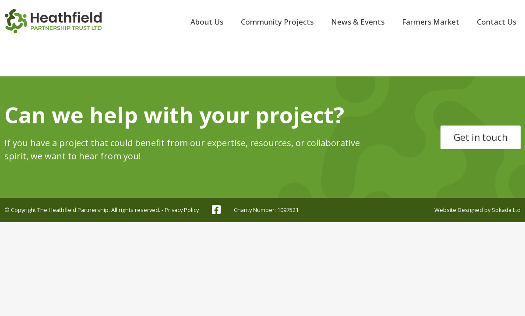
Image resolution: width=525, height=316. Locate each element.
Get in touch (480, 137)
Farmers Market (430, 22)
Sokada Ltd (506, 210)
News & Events (357, 22)
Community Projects (277, 22)
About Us (206, 22)
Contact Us (496, 22)
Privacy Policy (182, 210)
